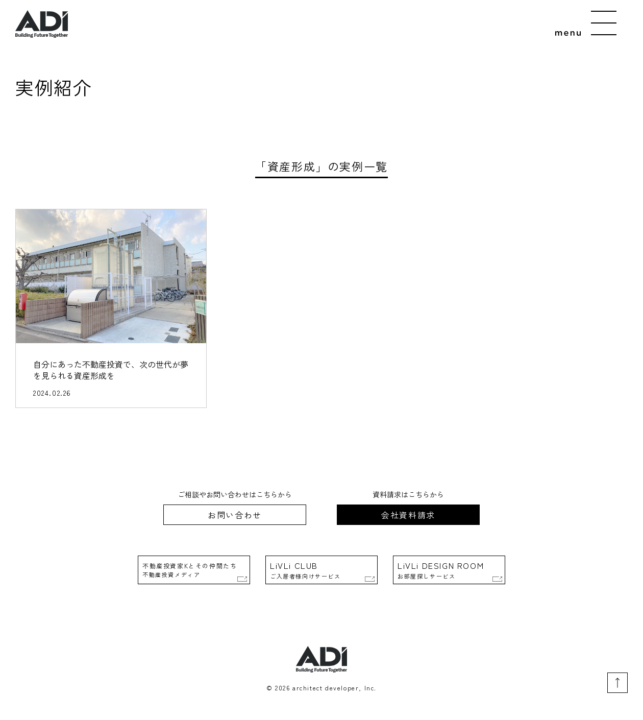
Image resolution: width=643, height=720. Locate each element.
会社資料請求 (408, 515)
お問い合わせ (235, 515)
